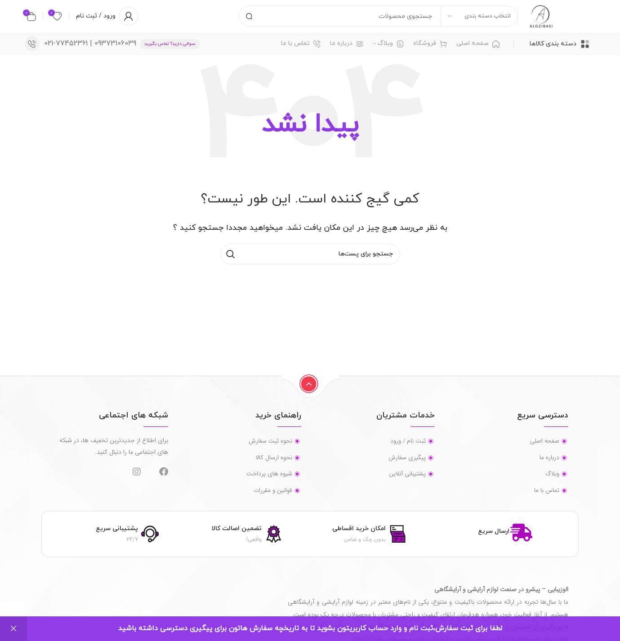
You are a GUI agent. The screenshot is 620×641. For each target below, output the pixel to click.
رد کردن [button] (13, 629)
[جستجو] (373, 20)
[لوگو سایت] (537, 20)
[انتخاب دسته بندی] (471, 20)
